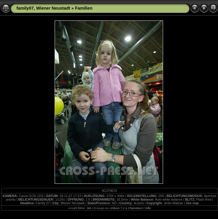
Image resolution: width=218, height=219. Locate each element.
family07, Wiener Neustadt (43, 8)
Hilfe (148, 208)
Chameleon (135, 208)
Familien (83, 8)
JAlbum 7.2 (117, 208)
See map (192, 203)
